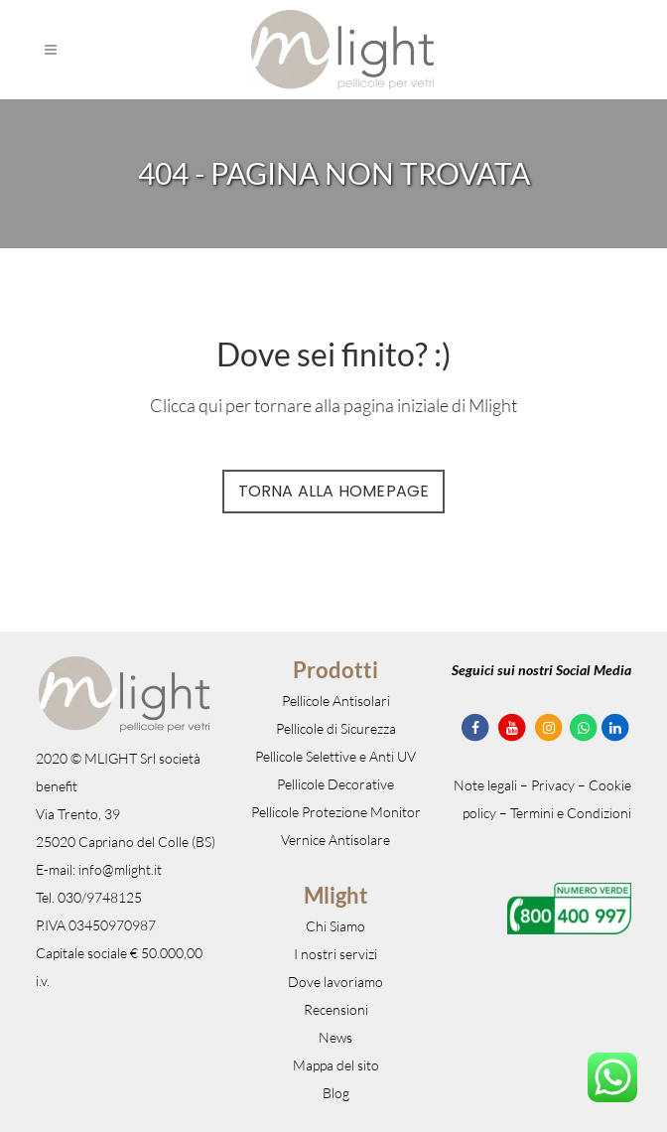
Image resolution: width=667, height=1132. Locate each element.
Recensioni (336, 1009)
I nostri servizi (335, 953)
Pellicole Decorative (335, 784)
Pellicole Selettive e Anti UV (335, 756)
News (335, 1037)
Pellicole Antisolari (336, 700)
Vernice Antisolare (335, 839)
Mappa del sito (336, 1065)
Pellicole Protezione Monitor (336, 811)
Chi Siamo (335, 926)
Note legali (485, 785)
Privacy (553, 785)
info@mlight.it (120, 869)
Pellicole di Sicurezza (336, 728)
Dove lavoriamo (335, 981)
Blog (336, 1092)
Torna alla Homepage (334, 491)
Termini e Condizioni (570, 812)
